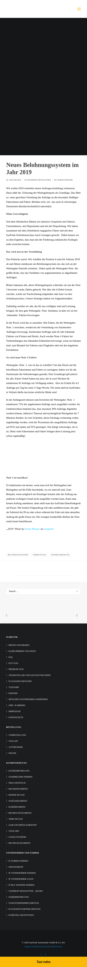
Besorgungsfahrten (19, 813)
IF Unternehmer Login (20, 879)
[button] (79, 9)
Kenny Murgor (32, 529)
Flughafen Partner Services (24, 909)
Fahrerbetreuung (18, 897)
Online (12, 753)
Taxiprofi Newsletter (39, 180)
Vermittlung (39, 555)
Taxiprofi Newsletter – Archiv (25, 891)
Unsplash (49, 529)
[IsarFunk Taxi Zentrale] (20, 9)
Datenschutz (15, 717)
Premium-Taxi (16, 669)
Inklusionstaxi (17, 783)
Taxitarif (13, 687)
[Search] (43, 591)
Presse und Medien (18, 645)
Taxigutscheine (17, 837)
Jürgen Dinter (65, 180)
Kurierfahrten (16, 807)
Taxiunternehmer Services (23, 903)
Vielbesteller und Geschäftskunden (29, 675)
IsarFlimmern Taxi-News (22, 651)
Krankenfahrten (18, 789)
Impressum (14, 711)
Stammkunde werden (20, 777)
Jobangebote (15, 867)
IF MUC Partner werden (21, 885)
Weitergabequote (60, 555)
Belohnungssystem (18, 555)
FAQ (10, 657)
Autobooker (15, 747)
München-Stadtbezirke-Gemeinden (28, 699)
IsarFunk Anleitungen (21, 915)
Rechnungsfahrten (19, 843)
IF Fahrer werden (18, 861)
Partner (13, 693)
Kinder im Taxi (16, 795)
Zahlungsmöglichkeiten (22, 825)
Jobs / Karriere (16, 705)
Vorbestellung (17, 735)
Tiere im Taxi (15, 819)
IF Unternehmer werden (22, 873)
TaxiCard (13, 831)
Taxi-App (13, 741)
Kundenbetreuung (19, 771)
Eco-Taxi (13, 663)
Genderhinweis (55, 946)
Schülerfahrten (17, 801)
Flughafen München (20, 681)
